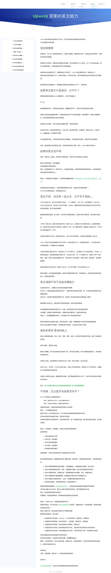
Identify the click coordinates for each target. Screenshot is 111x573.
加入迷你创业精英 (45, 566)
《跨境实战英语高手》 (61, 486)
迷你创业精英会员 (64, 505)
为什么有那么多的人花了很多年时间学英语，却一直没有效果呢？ (64, 385)
